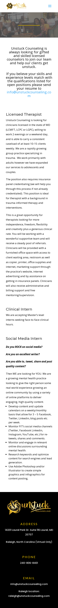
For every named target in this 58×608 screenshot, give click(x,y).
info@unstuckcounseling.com (29, 94)
